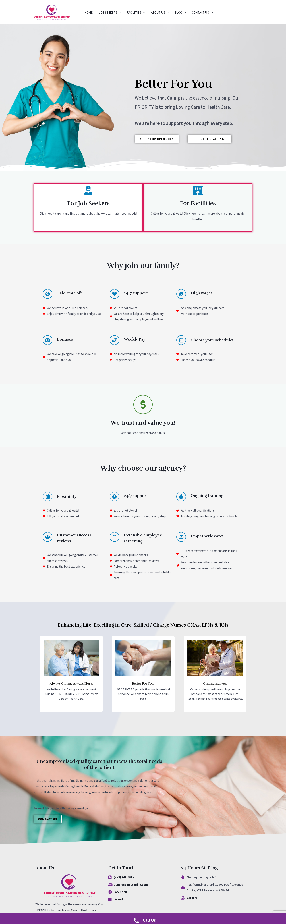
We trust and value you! (143, 422)
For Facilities (198, 203)
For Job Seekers (88, 203)
